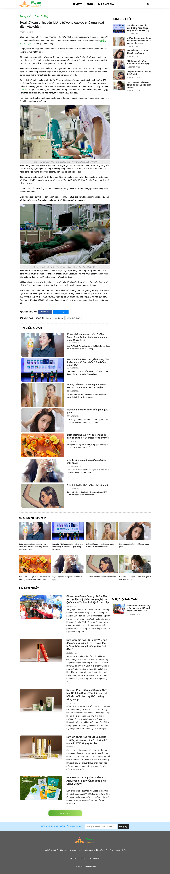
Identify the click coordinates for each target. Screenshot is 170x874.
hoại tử (25, 89)
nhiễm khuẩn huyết (73, 318)
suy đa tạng (59, 318)
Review (77, 4)
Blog (89, 4)
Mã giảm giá (106, 4)
